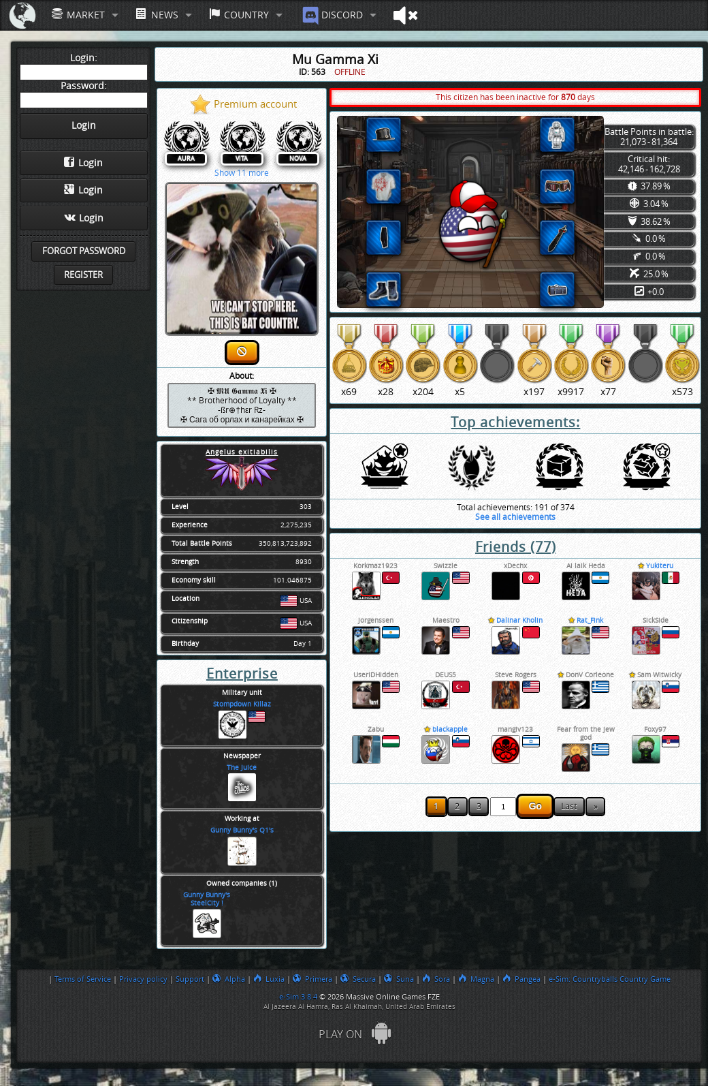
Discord (331, 16)
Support (190, 979)
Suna (399, 979)
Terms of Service (82, 979)
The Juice (242, 768)
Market (78, 14)
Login (83, 163)
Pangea (521, 979)
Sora (436, 979)
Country (239, 14)
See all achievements (515, 517)
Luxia (269, 979)
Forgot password (83, 251)
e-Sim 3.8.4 (298, 997)
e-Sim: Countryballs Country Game (610, 979)
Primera (312, 979)
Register (83, 275)
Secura (358, 979)
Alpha (228, 979)
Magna (476, 979)
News (156, 14)
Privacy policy (143, 979)
